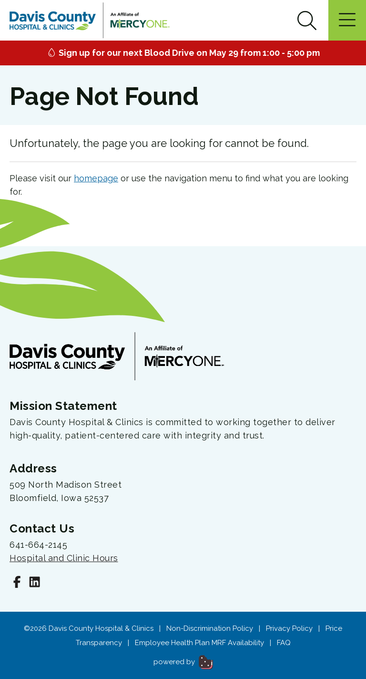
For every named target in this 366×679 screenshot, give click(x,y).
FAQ (284, 642)
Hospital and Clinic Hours (64, 558)
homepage (96, 178)
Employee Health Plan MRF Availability (199, 642)
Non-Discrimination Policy (209, 628)
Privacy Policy (289, 628)
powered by (183, 662)
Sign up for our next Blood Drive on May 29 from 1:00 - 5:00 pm (183, 53)
